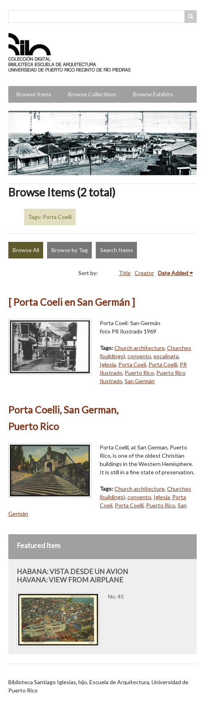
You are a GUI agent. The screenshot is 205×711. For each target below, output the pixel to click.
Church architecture (139, 347)
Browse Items (34, 94)
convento (139, 356)
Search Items (116, 250)
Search (190, 16)
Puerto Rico (139, 372)
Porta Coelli (162, 364)
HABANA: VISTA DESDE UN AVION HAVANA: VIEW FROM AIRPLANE (72, 575)
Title (125, 272)
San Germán (140, 381)
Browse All (26, 250)
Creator (144, 272)
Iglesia (108, 364)
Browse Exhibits (153, 94)
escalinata (166, 356)
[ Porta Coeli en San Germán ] (71, 302)
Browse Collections (92, 94)
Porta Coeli (132, 364)
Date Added (173, 272)
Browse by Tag (69, 250)
